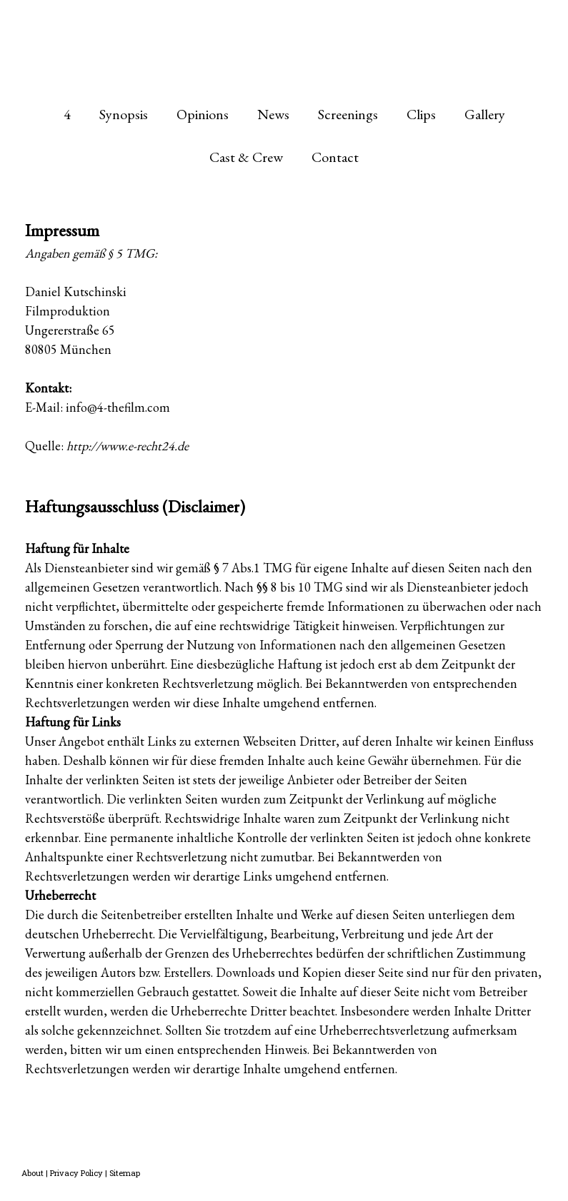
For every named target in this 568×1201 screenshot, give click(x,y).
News (273, 114)
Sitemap (124, 1172)
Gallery (484, 114)
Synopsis (123, 114)
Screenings (348, 114)
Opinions (202, 114)
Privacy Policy (76, 1172)
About (32, 1172)
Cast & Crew (246, 157)
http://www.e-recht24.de (127, 445)
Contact (335, 157)
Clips (421, 114)
